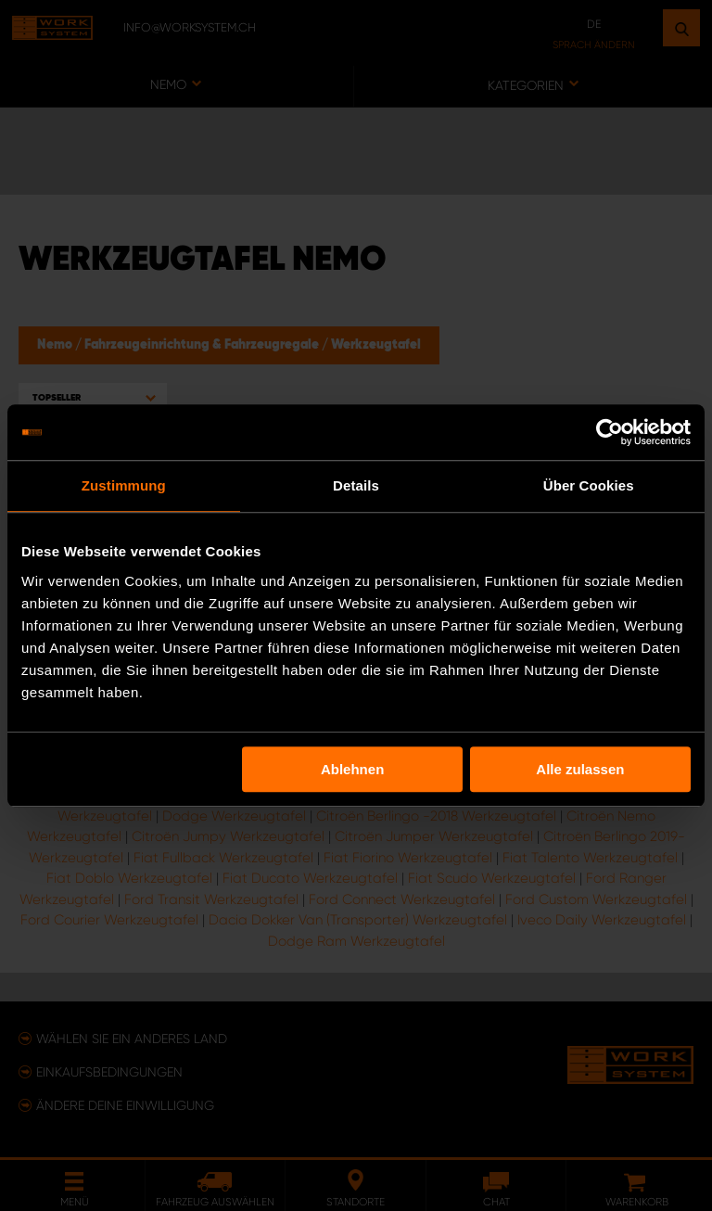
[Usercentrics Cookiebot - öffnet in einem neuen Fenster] (609, 432)
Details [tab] (356, 485)
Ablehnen (352, 769)
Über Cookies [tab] (588, 485)
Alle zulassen (580, 769)
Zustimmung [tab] (124, 485)
